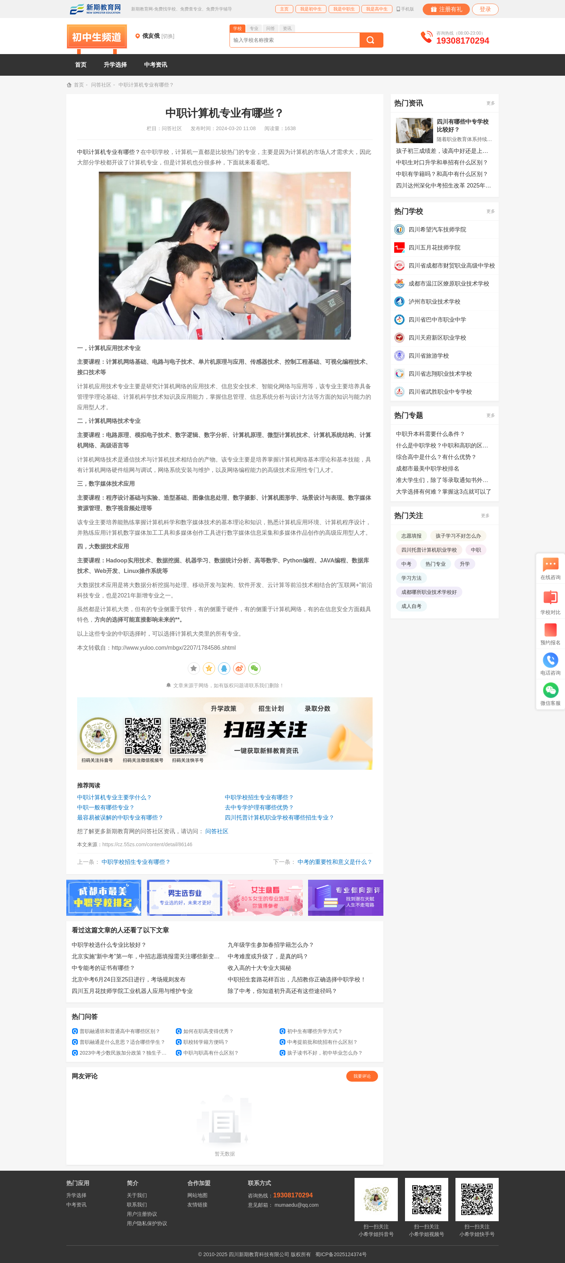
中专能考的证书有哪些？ (103, 968)
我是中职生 (344, 9)
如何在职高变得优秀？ (205, 1031)
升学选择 (115, 65)
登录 (485, 9)
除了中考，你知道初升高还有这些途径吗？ (282, 991)
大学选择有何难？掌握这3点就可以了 (443, 492)
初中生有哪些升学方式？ (311, 1031)
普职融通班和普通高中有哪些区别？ (116, 1031)
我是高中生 (377, 9)
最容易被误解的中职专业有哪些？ (120, 817)
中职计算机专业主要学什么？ (114, 797)
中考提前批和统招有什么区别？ (319, 1042)
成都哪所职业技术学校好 (429, 592)
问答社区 (101, 85)
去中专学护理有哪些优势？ (259, 807)
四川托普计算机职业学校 (429, 550)
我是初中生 (311, 9)
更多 (490, 103)
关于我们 (137, 1195)
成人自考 (411, 606)
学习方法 (411, 578)
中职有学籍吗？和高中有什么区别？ (442, 174)
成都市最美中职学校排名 (427, 468)
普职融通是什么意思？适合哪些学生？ (118, 1042)
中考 (406, 564)
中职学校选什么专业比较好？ (109, 945)
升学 (465, 564)
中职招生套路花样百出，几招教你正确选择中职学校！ (297, 979)
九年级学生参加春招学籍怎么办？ (271, 945)
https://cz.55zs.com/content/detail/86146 (147, 844)
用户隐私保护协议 (147, 1223)
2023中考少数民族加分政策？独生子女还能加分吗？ (121, 1053)
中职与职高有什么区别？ (207, 1053)
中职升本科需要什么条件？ (430, 434)
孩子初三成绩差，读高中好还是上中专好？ (444, 151)
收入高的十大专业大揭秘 (259, 968)
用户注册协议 (142, 1214)
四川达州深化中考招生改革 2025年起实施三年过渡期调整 (444, 185)
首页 (80, 65)
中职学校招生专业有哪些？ (259, 797)
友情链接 (197, 1204)
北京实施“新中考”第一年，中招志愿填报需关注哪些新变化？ (147, 956)
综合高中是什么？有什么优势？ (436, 457)
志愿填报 (411, 536)
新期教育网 (95, 9)
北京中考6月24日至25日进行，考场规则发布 (129, 979)
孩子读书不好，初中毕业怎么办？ (321, 1053)
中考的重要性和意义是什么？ (335, 862)
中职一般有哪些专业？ (106, 807)
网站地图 (197, 1195)
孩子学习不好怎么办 (458, 536)
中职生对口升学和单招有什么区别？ (442, 162)
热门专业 (436, 564)
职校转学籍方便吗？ (202, 1042)
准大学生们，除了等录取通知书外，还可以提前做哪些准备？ (444, 480)
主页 (284, 9)
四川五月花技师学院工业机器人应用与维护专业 (132, 991)
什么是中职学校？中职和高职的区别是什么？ (444, 445)
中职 (476, 550)
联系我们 (137, 1204)
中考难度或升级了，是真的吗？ (268, 956)
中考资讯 (155, 65)
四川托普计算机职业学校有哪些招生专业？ (279, 817)
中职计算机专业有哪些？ (109, 152)
